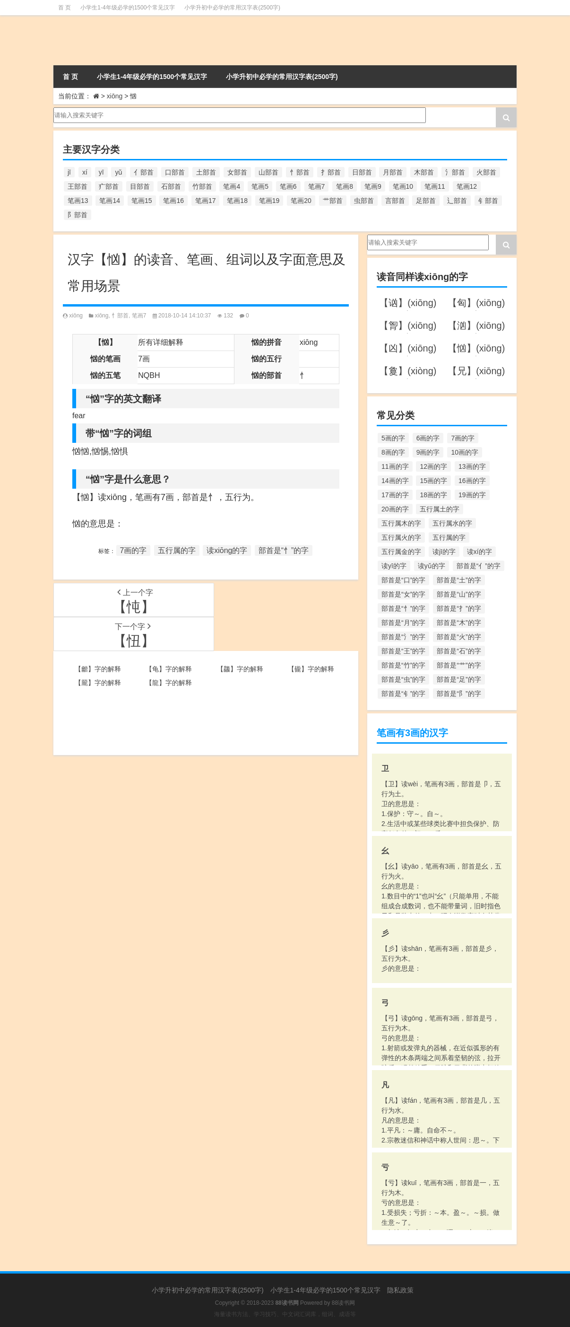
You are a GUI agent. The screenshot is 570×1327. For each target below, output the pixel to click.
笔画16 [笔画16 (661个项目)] (173, 200)
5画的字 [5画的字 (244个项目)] (393, 438)
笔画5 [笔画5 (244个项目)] (259, 186)
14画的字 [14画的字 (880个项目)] (395, 480)
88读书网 (343, 1303)
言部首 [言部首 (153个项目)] (395, 200)
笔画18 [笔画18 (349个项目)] (237, 200)
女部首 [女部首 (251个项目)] (237, 172)
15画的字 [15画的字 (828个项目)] (433, 480)
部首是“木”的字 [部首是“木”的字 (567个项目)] (459, 622)
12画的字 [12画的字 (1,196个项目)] (433, 466)
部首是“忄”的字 (284, 550)
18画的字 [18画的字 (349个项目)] (433, 495)
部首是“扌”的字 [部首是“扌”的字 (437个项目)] (459, 608)
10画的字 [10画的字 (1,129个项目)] (464, 452)
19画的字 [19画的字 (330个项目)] (472, 495)
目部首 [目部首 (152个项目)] (140, 186)
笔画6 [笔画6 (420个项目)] (288, 186)
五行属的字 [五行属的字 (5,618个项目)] (449, 537)
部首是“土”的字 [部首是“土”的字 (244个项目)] (459, 580)
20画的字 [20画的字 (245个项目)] (395, 509)
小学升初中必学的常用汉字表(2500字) (232, 7)
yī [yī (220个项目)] (101, 172)
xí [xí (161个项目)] (84, 172)
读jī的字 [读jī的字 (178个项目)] (444, 551)
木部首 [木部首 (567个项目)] (424, 172)
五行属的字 (177, 550)
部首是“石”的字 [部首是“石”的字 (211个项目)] (459, 651)
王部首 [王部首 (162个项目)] (77, 186)
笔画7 (139, 315)
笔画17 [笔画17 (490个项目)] (205, 200)
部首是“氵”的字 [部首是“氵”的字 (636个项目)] (403, 637)
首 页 (64, 7)
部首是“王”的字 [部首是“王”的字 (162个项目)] (403, 651)
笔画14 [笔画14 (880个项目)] (109, 200)
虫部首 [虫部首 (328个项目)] (364, 200)
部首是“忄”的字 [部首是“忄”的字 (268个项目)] (403, 608)
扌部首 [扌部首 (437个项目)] (331, 172)
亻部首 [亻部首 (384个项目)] (144, 172)
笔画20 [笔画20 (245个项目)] (301, 200)
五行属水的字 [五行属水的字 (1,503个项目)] (452, 523)
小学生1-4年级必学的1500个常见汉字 (127, 7)
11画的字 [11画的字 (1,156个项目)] (395, 466)
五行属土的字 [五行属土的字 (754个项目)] (439, 509)
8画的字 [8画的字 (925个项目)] (393, 452)
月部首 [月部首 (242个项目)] (393, 172)
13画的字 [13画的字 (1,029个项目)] (472, 466)
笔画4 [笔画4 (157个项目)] (231, 186)
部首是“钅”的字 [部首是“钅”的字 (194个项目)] (403, 693)
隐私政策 (400, 1290)
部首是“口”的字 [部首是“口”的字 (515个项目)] (403, 580)
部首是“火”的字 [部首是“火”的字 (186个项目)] (459, 637)
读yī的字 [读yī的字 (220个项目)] (393, 566)
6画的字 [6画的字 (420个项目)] (428, 438)
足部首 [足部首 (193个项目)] (426, 200)
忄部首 (120, 315)
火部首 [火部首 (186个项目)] (486, 172)
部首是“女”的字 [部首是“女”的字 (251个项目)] (403, 594)
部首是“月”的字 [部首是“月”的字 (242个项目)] (403, 622)
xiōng (114, 96)
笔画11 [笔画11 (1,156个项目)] (434, 186)
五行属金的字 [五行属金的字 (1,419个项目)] (401, 551)
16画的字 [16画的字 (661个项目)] (472, 480)
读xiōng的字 (227, 550)
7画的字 (133, 550)
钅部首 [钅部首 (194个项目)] (488, 200)
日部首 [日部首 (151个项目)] (362, 172)
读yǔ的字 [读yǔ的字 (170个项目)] (431, 566)
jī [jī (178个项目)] (69, 172)
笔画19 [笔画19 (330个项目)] (269, 200)
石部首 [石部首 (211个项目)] (171, 186)
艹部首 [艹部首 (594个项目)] (333, 200)
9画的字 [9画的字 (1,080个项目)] (428, 452)
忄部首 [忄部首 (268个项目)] (300, 172)
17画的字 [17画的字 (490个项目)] (395, 495)
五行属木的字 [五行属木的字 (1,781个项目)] (401, 523)
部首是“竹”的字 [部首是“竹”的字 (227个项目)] (403, 665)
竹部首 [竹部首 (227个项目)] (202, 186)
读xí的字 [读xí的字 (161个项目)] (479, 551)
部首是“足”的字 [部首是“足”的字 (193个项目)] (459, 679)
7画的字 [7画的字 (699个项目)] (463, 438)
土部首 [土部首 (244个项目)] (206, 172)
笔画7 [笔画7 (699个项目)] (316, 186)
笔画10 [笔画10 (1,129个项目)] (403, 186)
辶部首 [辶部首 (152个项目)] (457, 200)
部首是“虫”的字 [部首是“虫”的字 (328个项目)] (403, 679)
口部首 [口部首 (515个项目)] (175, 172)
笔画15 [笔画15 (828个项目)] (141, 200)
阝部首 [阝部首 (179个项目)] (77, 215)
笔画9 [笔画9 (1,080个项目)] (372, 186)
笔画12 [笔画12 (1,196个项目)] (467, 186)
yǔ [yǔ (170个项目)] (118, 172)
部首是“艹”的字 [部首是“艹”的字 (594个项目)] (459, 665)
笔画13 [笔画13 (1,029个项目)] (78, 200)
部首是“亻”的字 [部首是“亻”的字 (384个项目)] (479, 566)
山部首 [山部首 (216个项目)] (268, 172)
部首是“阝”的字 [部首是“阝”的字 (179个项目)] (459, 693)
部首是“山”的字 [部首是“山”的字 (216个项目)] (459, 594)
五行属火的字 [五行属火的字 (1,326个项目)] (401, 537)
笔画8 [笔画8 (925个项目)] (344, 186)
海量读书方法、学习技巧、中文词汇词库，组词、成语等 (285, 1314)
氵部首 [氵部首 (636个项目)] (455, 172)
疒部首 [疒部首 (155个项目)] (109, 186)
